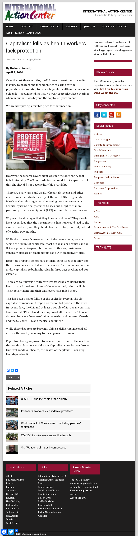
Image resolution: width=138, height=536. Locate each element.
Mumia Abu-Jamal (47, 494)
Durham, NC (12, 494)
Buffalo (10, 487)
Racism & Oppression (106, 188)
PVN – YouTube (46, 501)
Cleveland (11, 490)
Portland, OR (12, 508)
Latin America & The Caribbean (111, 227)
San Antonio (12, 515)
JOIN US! (89, 26)
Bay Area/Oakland (15, 479)
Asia (96, 216)
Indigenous (100, 161)
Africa (97, 211)
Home (9, 26)
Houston (10, 497)
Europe (98, 222)
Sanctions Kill (45, 505)
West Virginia (12, 523)
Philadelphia (12, 505)
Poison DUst (44, 497)
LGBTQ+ (98, 171)
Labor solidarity (102, 166)
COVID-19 (13, 377)
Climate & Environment (107, 144)
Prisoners (99, 182)
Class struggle (25, 59)
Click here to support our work (84, 490)
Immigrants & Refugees (107, 155)
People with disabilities (106, 177)
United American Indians (50, 508)
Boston (9, 483)
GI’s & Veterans (102, 150)
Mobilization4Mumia (48, 490)
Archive (71, 26)
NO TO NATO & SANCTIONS (23, 33)
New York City (13, 501)
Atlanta (9, 476)
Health (37, 59)
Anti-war (99, 134)
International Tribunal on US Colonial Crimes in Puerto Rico (52, 479)
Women (98, 193)
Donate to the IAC (114, 26)
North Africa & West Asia (108, 232)
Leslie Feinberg (46, 487)
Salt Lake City (13, 512)
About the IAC (49, 26)
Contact (27, 26)
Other (97, 238)
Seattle (9, 519)
